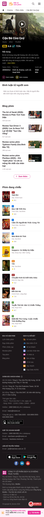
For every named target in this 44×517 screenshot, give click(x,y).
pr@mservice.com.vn (15, 449)
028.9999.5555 (32, 415)
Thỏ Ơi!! (15, 195)
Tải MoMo (34, 513)
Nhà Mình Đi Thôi (19, 236)
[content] (22, 116)
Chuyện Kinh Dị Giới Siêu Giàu (24, 278)
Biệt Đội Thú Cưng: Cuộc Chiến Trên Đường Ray (25, 320)
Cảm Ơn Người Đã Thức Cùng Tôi (26, 223)
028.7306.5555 (20, 415)
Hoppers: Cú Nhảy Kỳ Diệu (23, 250)
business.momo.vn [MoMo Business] (16, 439)
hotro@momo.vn (14, 411)
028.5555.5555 (7, 417)
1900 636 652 (19, 433)
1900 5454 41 (14, 407)
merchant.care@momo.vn (17, 436)
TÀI (13, 264)
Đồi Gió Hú (16, 291)
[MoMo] (3, 10)
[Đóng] (42, 513)
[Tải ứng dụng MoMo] (14, 457)
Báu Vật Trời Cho (19, 209)
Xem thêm (21, 176)
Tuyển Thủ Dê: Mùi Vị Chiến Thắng (26, 305)
